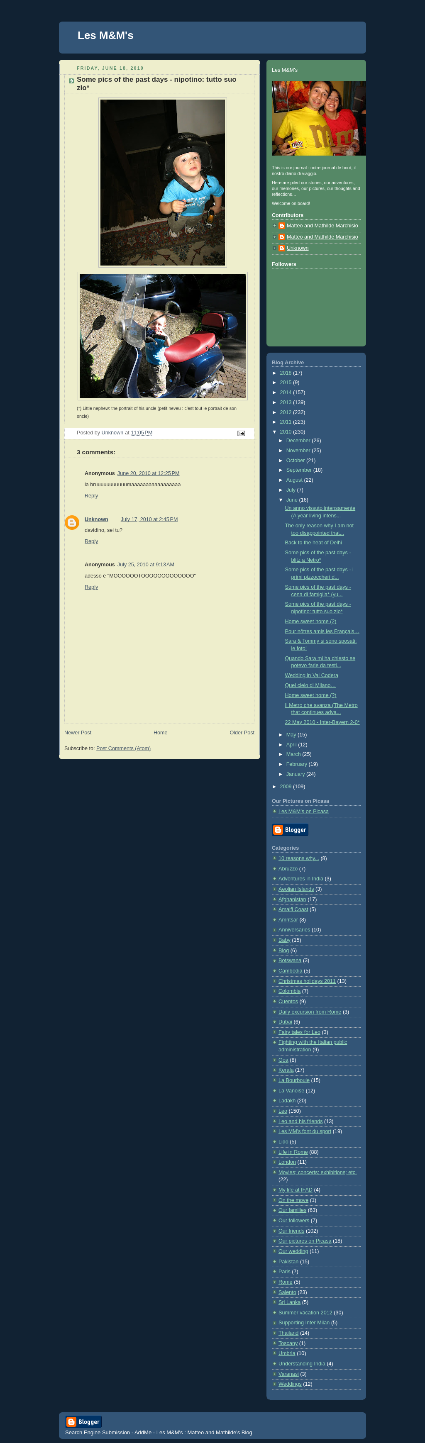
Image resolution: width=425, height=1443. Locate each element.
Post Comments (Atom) (123, 748)
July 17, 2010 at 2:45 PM (149, 519)
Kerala (285, 1070)
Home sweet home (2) (311, 621)
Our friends (291, 1231)
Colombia (289, 991)
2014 (286, 392)
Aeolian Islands (296, 889)
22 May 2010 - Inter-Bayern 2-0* (322, 722)
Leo (282, 1111)
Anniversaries (294, 930)
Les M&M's (106, 35)
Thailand (288, 1333)
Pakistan (288, 1262)
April (292, 745)
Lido (283, 1142)
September (299, 470)
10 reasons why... (298, 858)
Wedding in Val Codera (312, 675)
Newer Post (77, 733)
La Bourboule (294, 1080)
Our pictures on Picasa (305, 1241)
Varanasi (288, 1374)
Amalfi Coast (293, 909)
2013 (286, 402)
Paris (284, 1272)
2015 (286, 382)
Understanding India (301, 1364)
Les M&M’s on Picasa (303, 811)
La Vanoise (291, 1091)
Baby (284, 940)
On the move (293, 1200)
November (299, 450)
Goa (283, 1060)
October (296, 460)
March (294, 754)
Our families (292, 1210)
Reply (91, 496)
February (297, 764)
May (292, 735)
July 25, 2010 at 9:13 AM (145, 565)
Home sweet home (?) (311, 695)
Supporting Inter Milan (304, 1323)
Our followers (293, 1221)
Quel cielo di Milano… (310, 685)
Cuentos (288, 1001)
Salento (287, 1292)
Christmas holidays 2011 (307, 981)
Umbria (287, 1353)
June (292, 500)
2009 (286, 787)
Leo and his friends (300, 1121)
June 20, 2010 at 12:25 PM (148, 473)
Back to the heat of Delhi (313, 543)
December (299, 441)
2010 (286, 432)
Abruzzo (288, 869)
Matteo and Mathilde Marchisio (322, 226)
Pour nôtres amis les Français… (322, 631)
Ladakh (287, 1101)
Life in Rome (293, 1152)
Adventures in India (300, 879)
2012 (286, 412)
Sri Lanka (289, 1302)
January (296, 774)
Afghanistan (292, 899)
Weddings (290, 1384)
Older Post (242, 733)
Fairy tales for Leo (299, 1032)
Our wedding (293, 1251)
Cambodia (290, 971)
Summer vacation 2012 (305, 1313)
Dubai (285, 1022)
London (287, 1162)
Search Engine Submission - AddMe (108, 1432)
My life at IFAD (295, 1190)
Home (161, 733)
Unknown (96, 519)
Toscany (288, 1343)
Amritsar (288, 920)
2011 (286, 422)
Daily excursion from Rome (309, 1012)
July (291, 490)
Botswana (289, 960)
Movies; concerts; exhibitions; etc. (317, 1172)
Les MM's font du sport (304, 1131)
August (295, 480)
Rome (285, 1282)
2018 (286, 373)
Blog (283, 950)
